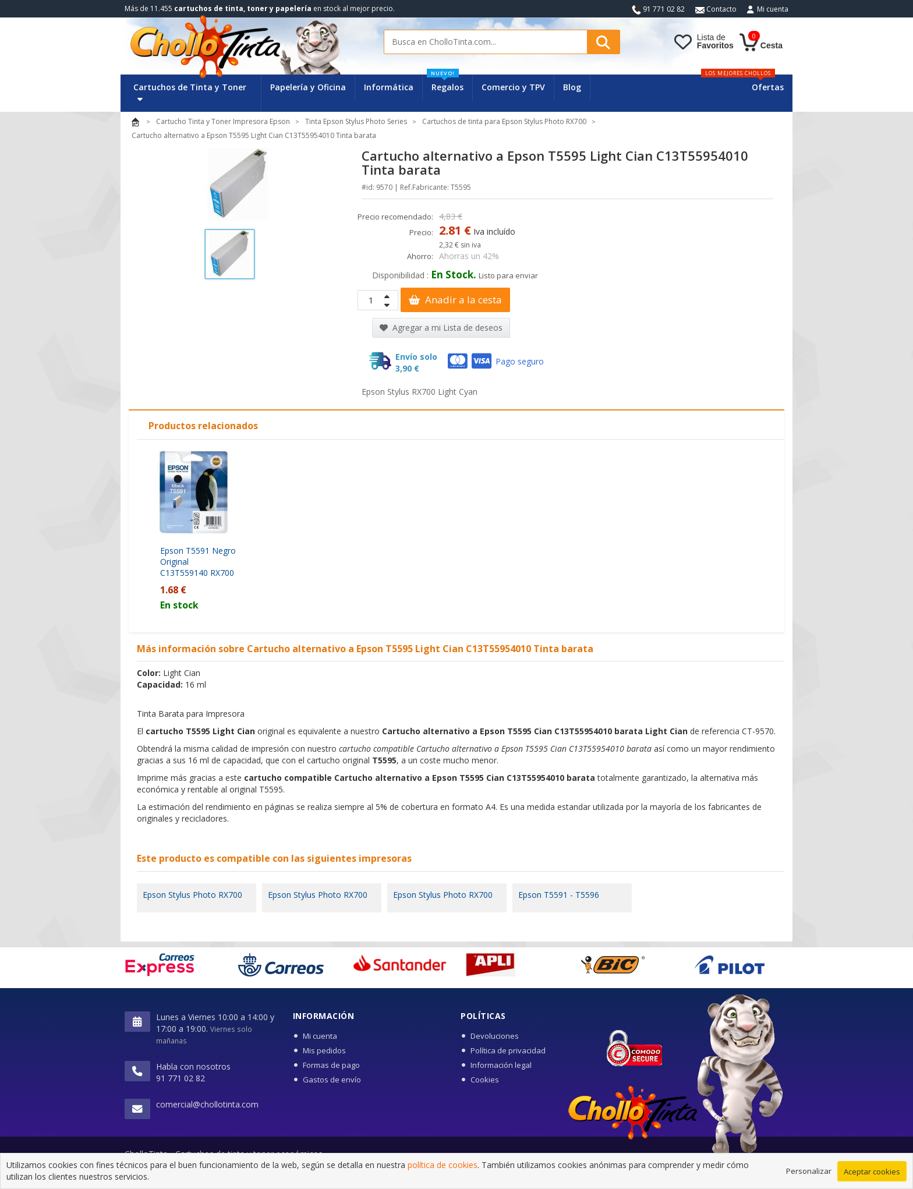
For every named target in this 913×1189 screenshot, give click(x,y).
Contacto (716, 9)
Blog (572, 87)
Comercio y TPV (513, 87)
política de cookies (442, 1170)
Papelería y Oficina (308, 87)
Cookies (484, 1079)
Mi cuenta (772, 9)
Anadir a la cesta (455, 299)
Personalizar (808, 1175)
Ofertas (768, 87)
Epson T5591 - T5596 (558, 894)
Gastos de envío (332, 1079)
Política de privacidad (508, 1050)
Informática (388, 87)
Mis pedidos (324, 1050)
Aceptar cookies (872, 1176)
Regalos (445, 84)
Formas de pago (331, 1065)
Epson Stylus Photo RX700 (192, 894)
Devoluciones (494, 1036)
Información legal (501, 1065)
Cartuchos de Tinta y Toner (189, 92)
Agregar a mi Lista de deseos (441, 327)
